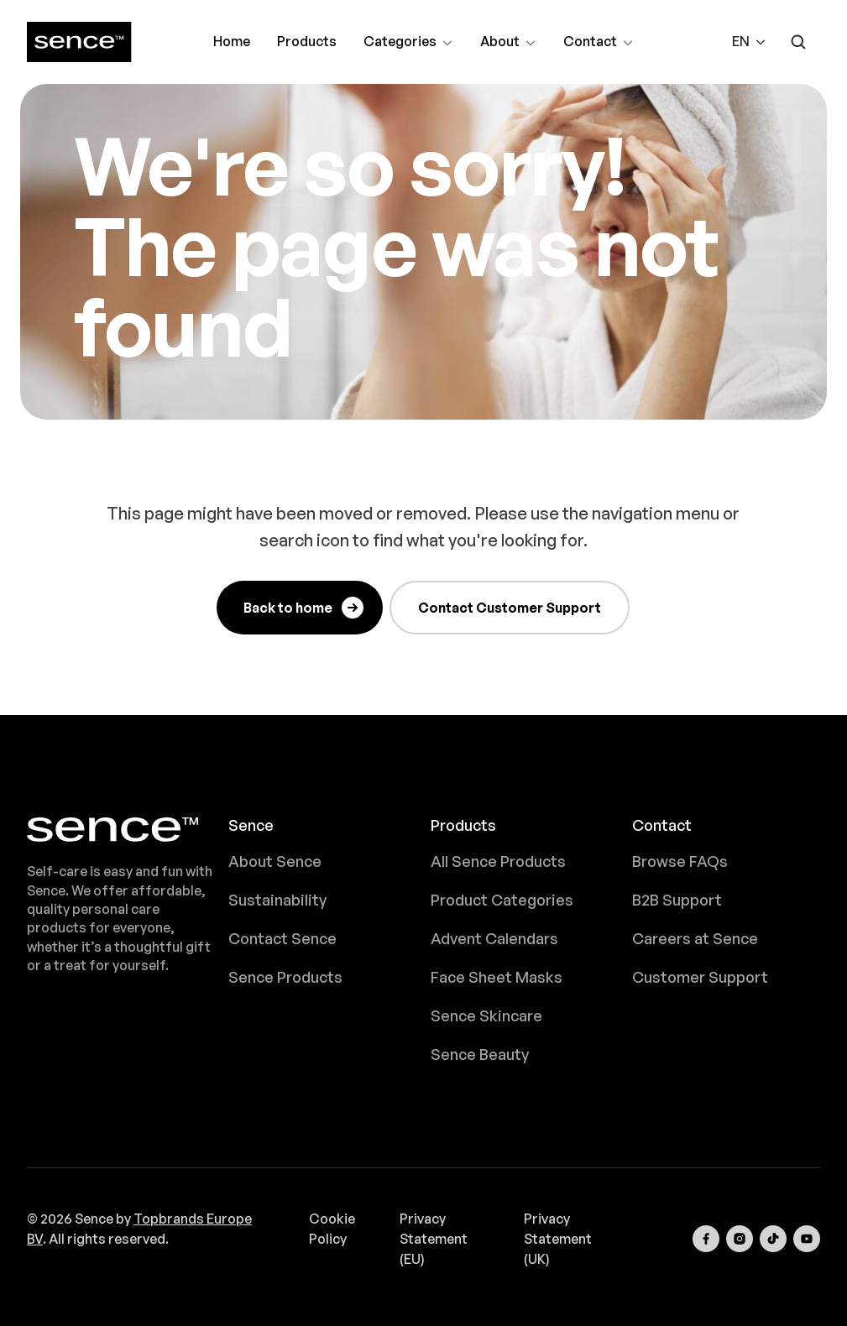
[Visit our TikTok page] (773, 1238)
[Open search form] (798, 42)
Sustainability (277, 899)
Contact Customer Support (509, 607)
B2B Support (677, 899)
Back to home (304, 607)
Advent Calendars (494, 938)
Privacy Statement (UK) (558, 1238)
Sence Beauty (480, 1054)
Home (231, 41)
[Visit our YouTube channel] (806, 1238)
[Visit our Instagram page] (739, 1238)
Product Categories (502, 899)
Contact (598, 43)
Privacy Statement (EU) (434, 1238)
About (508, 43)
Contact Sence (282, 938)
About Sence (275, 861)
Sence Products (285, 977)
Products (307, 41)
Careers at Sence (695, 938)
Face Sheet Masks (496, 977)
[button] (749, 42)
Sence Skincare (486, 1015)
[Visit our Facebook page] (706, 1238)
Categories (408, 43)
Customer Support (700, 977)
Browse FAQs (680, 861)
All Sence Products (498, 861)
